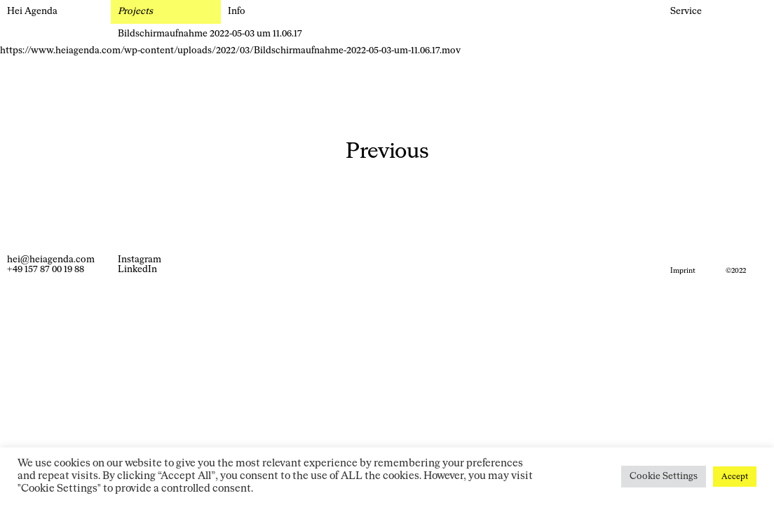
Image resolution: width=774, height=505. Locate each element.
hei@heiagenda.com (51, 259)
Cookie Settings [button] (664, 476)
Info (236, 11)
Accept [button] (734, 476)
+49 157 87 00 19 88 (45, 269)
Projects (135, 11)
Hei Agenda (32, 11)
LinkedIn (137, 269)
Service (686, 11)
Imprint (682, 270)
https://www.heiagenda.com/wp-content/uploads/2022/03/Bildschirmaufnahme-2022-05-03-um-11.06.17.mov (230, 50)
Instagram (139, 259)
